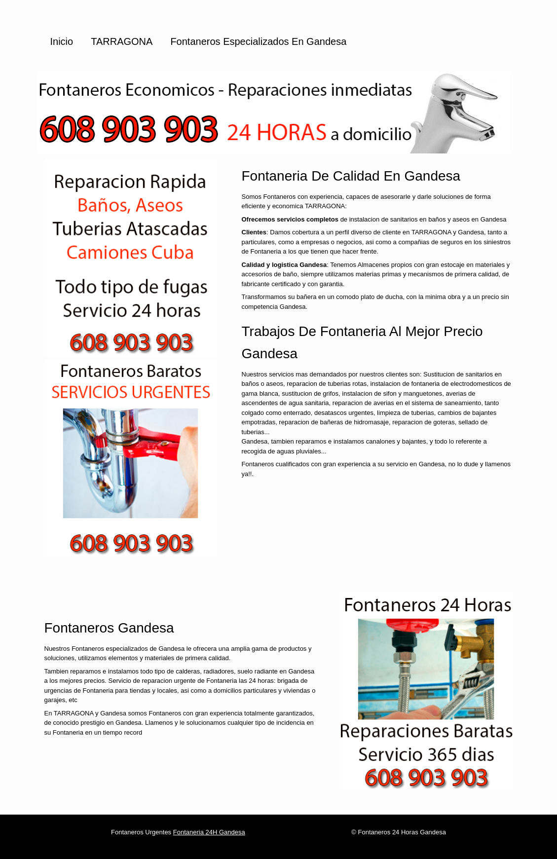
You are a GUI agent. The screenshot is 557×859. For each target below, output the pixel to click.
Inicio (62, 41)
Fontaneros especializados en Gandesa (258, 41)
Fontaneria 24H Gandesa (209, 832)
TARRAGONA (121, 41)
